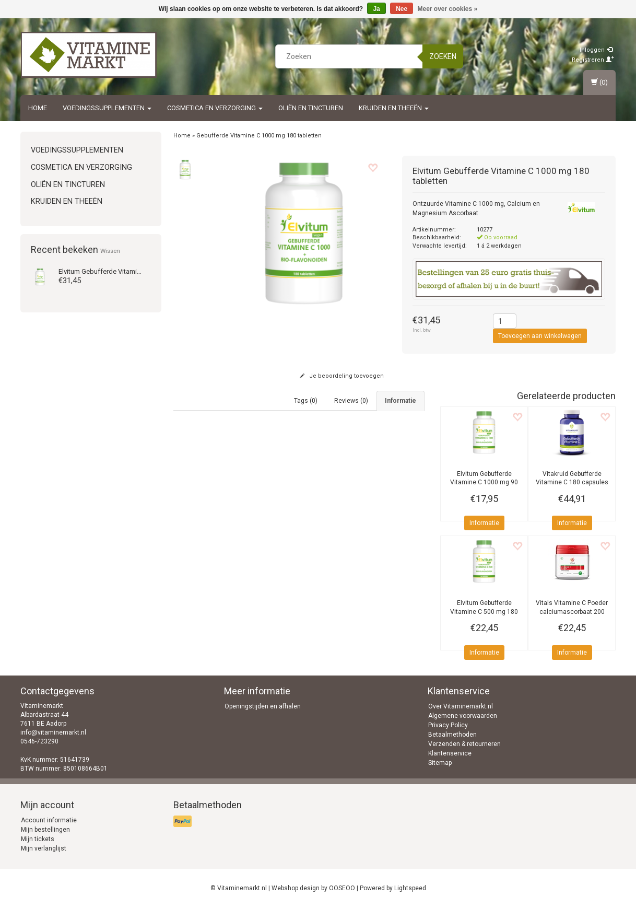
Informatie (484, 523)
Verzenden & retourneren (464, 744)
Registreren (593, 59)
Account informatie (49, 820)
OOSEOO (342, 888)
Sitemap (440, 762)
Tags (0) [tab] (305, 400)
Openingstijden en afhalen (263, 706)
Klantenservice (450, 753)
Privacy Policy (448, 725)
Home (37, 108)
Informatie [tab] (400, 400)
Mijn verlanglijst (43, 848)
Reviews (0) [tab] (351, 400)
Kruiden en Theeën (394, 108)
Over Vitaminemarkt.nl (460, 706)
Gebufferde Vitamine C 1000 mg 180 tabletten (259, 135)
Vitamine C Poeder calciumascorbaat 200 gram (572, 611)
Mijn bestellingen (45, 829)
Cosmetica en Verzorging (215, 108)
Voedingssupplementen (107, 108)
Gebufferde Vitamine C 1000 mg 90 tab (484, 482)
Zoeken (442, 56)
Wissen (110, 250)
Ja (376, 9)
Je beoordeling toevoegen (342, 375)
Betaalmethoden (452, 734)
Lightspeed (410, 888)
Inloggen (596, 49)
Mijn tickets (37, 839)
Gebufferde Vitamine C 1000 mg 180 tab (130, 271)
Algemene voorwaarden (462, 715)
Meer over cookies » (448, 9)
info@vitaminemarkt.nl (53, 732)
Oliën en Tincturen (310, 108)
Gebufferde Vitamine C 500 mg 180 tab (484, 611)
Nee (401, 9)
